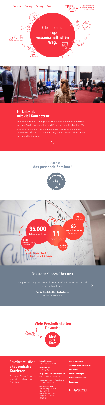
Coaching (28, 6)
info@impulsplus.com (47, 370)
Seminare (17, 6)
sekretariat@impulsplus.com (49, 376)
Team (49, 6)
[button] (52, 143)
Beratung (39, 6)
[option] (52, 289)
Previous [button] (12, 286)
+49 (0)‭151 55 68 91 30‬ (47, 363)
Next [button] (93, 286)
